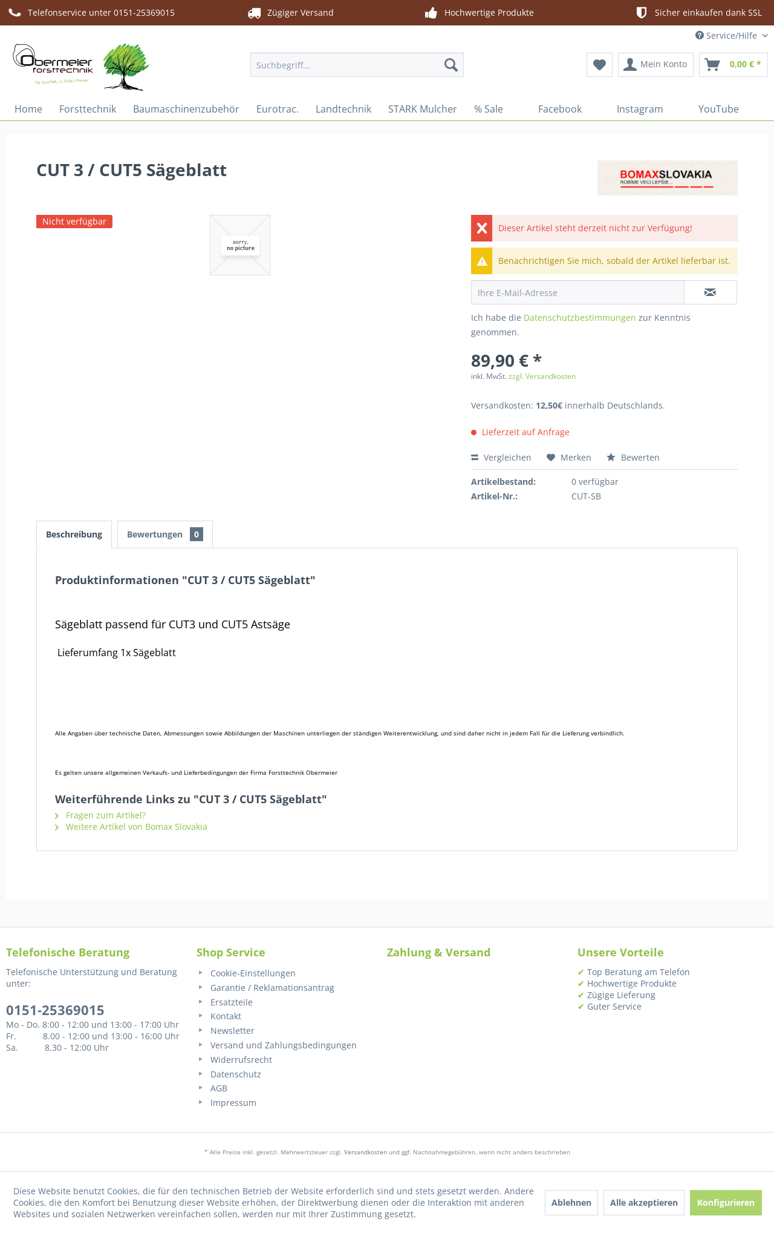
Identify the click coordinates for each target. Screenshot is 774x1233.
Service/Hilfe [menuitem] (727, 35)
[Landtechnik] (343, 108)
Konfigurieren (726, 1202)
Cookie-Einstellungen (246, 973)
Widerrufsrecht (234, 1059)
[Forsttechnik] (88, 108)
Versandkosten (365, 1152)
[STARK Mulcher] (423, 108)
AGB (212, 1088)
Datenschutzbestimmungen (580, 317)
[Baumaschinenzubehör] (186, 108)
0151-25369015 (55, 1010)
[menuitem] (357, 65)
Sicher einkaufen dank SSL (697, 12)
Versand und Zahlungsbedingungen (277, 1045)
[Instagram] (631, 108)
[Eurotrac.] (277, 108)
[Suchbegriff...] (357, 65)
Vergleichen (501, 457)
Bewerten (633, 457)
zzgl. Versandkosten (542, 376)
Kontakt (219, 1016)
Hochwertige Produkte (478, 12)
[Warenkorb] (733, 65)
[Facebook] (551, 108)
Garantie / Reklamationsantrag (265, 987)
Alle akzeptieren (644, 1202)
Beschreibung (74, 534)
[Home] (28, 108)
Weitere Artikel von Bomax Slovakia (131, 826)
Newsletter (226, 1030)
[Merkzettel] (600, 65)
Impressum (226, 1102)
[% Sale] (489, 108)
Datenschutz (229, 1074)
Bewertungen (165, 534)
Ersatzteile (225, 1002)
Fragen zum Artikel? (100, 815)
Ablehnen (571, 1202)
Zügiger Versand (290, 12)
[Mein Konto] (656, 65)
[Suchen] (451, 65)
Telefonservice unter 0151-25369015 (90, 12)
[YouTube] (709, 108)
